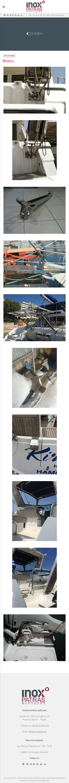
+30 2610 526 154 (38, 15)
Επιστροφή (9, 55)
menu (3, 6)
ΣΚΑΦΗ (36, 33)
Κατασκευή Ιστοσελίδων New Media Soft (34, 781)
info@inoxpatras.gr (57, 15)
